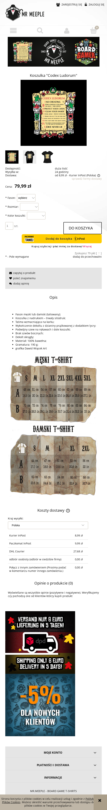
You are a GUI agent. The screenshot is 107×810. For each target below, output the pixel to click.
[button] (13, 30)
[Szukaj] (40, 30)
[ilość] (9, 226)
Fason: (10, 198)
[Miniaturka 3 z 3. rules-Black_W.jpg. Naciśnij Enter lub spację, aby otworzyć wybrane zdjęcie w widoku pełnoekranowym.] (47, 157)
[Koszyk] (93, 30)
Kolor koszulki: (15, 215)
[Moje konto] (67, 30)
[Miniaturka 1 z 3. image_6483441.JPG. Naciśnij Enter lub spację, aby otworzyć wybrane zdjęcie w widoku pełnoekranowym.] (11, 157)
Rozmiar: (12, 206)
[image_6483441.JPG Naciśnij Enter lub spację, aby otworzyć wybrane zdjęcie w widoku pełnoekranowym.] (54, 113)
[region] (53, 51)
